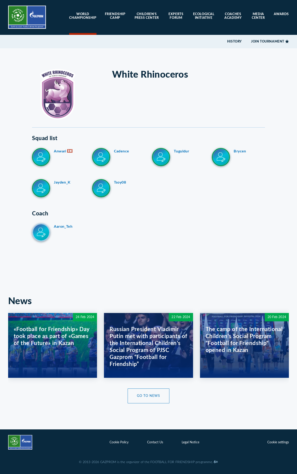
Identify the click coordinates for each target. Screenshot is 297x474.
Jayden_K (62, 182)
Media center (258, 16)
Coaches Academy (233, 16)
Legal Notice (190, 442)
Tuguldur (181, 151)
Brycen (240, 151)
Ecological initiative (203, 16)
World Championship (82, 16)
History (234, 41)
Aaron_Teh (63, 226)
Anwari (63, 151)
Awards (281, 14)
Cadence (121, 151)
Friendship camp (115, 16)
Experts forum (175, 16)
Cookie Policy (119, 442)
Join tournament (267, 41)
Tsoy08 (120, 182)
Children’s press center (147, 16)
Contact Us (155, 442)
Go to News (148, 396)
